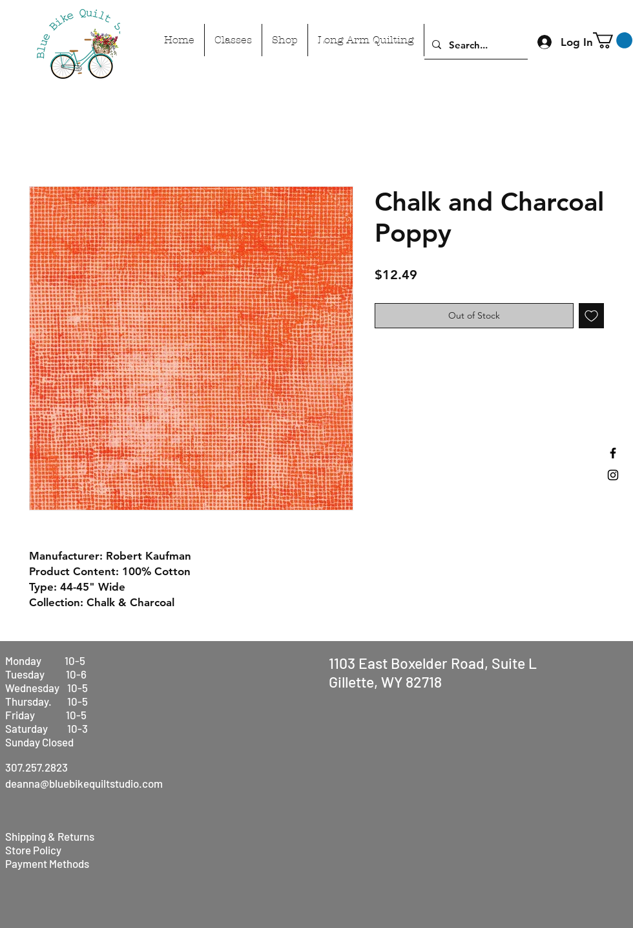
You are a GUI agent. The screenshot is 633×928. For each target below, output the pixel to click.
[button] (612, 40)
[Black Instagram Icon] (613, 475)
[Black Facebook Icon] (613, 453)
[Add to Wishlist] (591, 315)
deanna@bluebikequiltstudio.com (84, 783)
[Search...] (475, 44)
